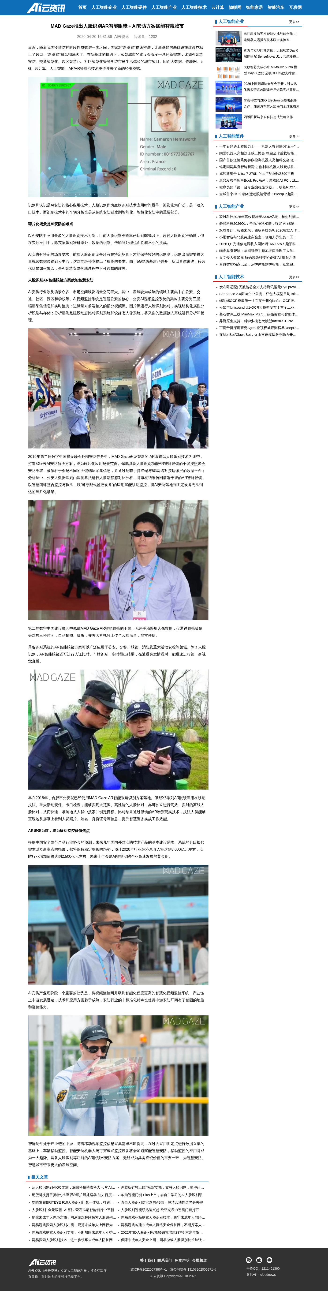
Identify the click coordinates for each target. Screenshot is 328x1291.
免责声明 (182, 1260)
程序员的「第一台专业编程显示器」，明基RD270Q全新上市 (266, 187)
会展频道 (199, 1260)
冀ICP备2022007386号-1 (148, 1269)
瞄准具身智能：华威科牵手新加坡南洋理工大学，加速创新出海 (268, 251)
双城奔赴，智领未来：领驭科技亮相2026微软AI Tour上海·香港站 (269, 230)
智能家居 (254, 7)
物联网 (235, 7)
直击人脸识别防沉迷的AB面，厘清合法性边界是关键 (162, 1202)
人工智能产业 (164, 7)
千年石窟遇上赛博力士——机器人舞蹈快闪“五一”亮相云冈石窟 (268, 146)
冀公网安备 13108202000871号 (193, 1269)
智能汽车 (276, 7)
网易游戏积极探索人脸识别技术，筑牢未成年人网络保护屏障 (168, 1217)
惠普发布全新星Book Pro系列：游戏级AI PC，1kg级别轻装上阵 (269, 180)
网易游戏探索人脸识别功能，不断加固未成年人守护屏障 (76, 1232)
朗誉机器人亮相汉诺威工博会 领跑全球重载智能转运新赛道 (265, 153)
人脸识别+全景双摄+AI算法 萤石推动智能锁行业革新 (73, 1210)
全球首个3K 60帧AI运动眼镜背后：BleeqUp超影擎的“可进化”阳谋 (270, 194)
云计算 (217, 7)
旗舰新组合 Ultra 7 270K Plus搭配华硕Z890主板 (256, 174)
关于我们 (147, 1260)
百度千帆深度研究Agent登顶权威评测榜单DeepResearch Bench (269, 328)
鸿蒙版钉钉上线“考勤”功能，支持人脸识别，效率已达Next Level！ (172, 1187)
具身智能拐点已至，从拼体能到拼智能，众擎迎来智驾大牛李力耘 (270, 264)
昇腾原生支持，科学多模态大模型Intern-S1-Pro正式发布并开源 (268, 321)
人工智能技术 (194, 7)
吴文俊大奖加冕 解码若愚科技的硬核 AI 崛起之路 (257, 257)
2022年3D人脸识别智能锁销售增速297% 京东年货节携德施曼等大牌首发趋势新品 (185, 1232)
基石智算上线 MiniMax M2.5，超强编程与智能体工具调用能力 (267, 314)
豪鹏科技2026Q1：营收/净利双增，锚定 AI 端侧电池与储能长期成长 (272, 223)
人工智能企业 (104, 7)
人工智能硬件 (134, 7)
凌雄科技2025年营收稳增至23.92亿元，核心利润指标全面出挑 (268, 217)
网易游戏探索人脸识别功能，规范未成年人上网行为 (72, 1225)
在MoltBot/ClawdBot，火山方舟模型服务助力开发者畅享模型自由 (270, 335)
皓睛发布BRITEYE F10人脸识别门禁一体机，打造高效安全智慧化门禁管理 (90, 1202)
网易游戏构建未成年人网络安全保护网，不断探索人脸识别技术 (170, 1225)
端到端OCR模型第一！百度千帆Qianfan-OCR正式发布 (262, 301)
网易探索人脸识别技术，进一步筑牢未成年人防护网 (72, 1240)
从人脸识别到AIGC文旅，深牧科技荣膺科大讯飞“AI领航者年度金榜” (85, 1187)
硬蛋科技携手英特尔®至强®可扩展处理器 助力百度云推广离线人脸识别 (87, 1195)
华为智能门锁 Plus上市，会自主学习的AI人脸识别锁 (161, 1195)
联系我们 (164, 1260)
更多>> (294, 22)
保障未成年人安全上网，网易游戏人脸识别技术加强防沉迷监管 (170, 1240)
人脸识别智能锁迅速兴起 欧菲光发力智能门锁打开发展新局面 (169, 1210)
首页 (82, 7)
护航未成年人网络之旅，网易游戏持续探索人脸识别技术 (76, 1217)
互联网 (295, 7)
